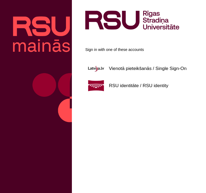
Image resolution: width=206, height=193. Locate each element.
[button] (139, 68)
